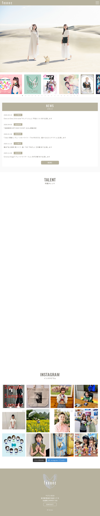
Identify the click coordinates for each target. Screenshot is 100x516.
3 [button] (29, 96)
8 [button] (45, 96)
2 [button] (26, 96)
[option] (50, 38)
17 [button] (74, 96)
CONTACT (50, 504)
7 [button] (42, 96)
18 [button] (77, 96)
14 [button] (64, 96)
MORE (50, 162)
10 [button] (52, 96)
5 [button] (35, 96)
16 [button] (71, 96)
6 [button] (39, 96)
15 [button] (68, 96)
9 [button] (48, 96)
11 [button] (55, 96)
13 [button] (61, 96)
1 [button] (22, 96)
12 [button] (58, 96)
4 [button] (32, 96)
